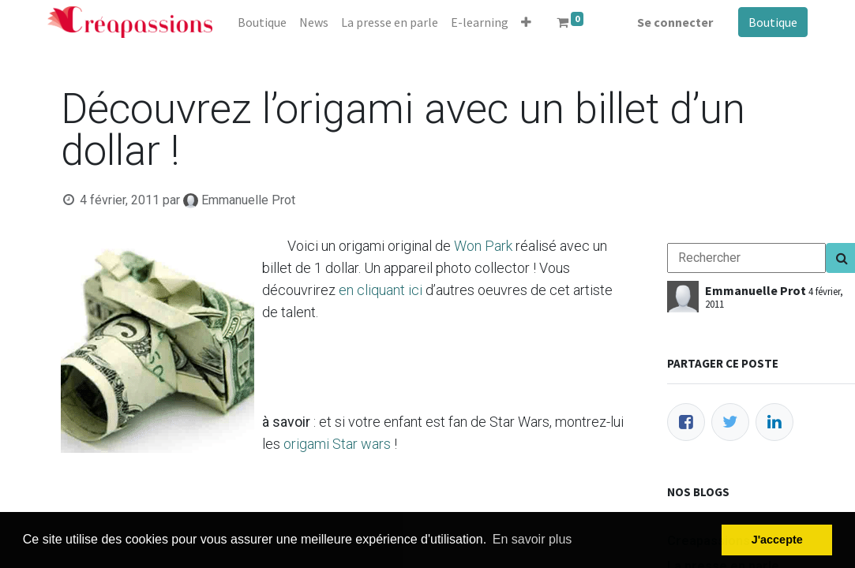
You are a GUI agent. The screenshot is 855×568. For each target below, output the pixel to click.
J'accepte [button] (777, 539)
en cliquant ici (380, 290)
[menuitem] (262, 22)
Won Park (483, 245)
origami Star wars (337, 443)
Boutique (772, 22)
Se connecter (675, 22)
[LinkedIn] (774, 422)
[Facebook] (686, 422)
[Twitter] (730, 422)
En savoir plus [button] (532, 539)
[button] (526, 22)
